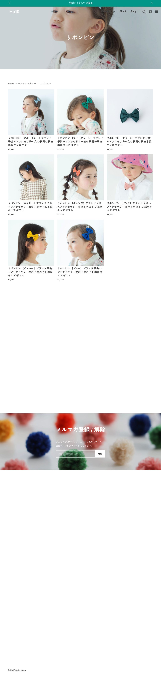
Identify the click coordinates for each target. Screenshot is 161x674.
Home (11, 83)
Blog (133, 11)
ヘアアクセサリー (27, 83)
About (123, 11)
